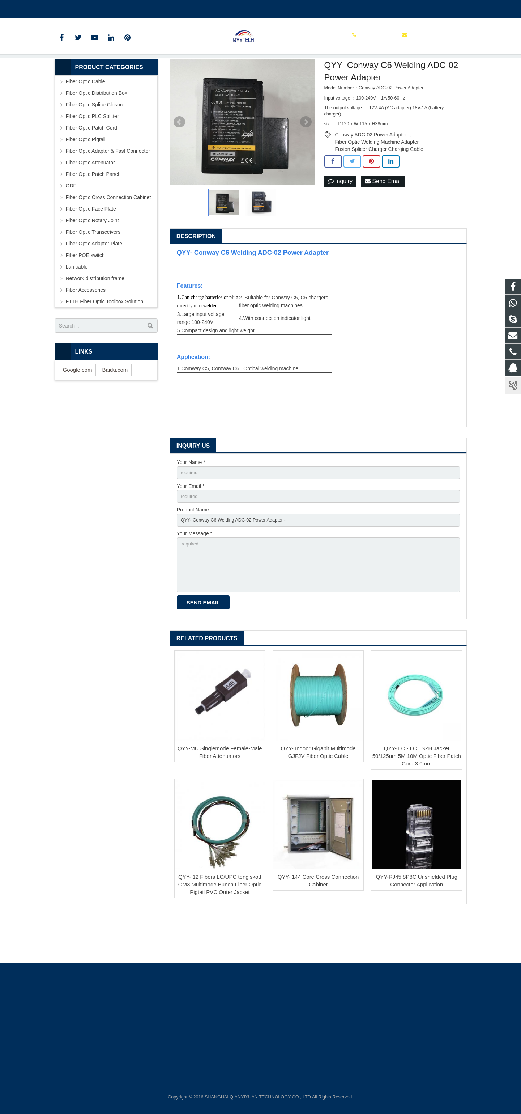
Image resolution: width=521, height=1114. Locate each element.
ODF (71, 222)
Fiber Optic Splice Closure (95, 141)
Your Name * (191, 498)
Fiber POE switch (85, 291)
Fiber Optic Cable (85, 118)
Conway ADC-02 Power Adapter (371, 171)
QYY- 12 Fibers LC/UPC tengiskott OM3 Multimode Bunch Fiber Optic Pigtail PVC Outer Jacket (219, 930)
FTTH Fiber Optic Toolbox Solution (105, 338)
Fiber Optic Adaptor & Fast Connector (108, 187)
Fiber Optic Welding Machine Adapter (377, 178)
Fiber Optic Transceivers (93, 268)
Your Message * (194, 574)
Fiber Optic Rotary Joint (92, 256)
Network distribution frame (95, 314)
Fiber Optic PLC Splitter (92, 152)
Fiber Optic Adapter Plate (94, 280)
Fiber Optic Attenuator (90, 199)
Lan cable (77, 303)
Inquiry (340, 218)
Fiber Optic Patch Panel (92, 210)
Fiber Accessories (86, 326)
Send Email (383, 218)
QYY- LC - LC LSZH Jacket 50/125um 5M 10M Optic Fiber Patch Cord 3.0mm (416, 802)
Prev (179, 158)
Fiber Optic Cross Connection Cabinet (108, 233)
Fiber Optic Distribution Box (96, 129)
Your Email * (191, 524)
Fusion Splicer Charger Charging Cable (379, 185)
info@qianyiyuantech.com (140, 7)
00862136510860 (79, 7)
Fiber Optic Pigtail (86, 175)
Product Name (193, 549)
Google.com (77, 406)
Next (306, 158)
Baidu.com (115, 406)
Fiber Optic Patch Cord (91, 164)
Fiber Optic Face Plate (91, 245)
